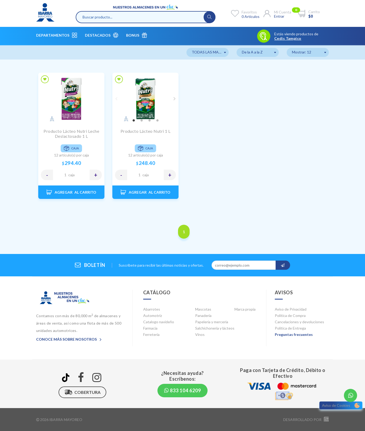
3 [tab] (149, 120)
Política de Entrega (290, 328)
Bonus (136, 35)
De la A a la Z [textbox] (252, 52)
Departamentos (56, 35)
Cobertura (82, 392)
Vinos (200, 334)
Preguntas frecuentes (294, 334)
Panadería (203, 315)
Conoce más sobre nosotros (69, 339)
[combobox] (207, 52)
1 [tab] (133, 120)
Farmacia (150, 328)
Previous (116, 99)
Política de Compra (290, 315)
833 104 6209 (182, 390)
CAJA (71, 175)
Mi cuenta (282, 12)
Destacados (101, 35)
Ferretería (151, 334)
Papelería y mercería (211, 322)
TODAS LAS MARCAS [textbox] (210, 52)
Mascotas (203, 309)
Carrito (314, 11)
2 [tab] (141, 120)
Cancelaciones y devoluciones (299, 322)
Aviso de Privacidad (290, 309)
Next (175, 99)
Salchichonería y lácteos (214, 328)
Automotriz (152, 315)
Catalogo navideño (158, 322)
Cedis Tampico (287, 38)
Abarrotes (151, 309)
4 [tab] (157, 120)
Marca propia (245, 309)
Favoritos (249, 12)
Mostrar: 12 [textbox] (301, 52)
